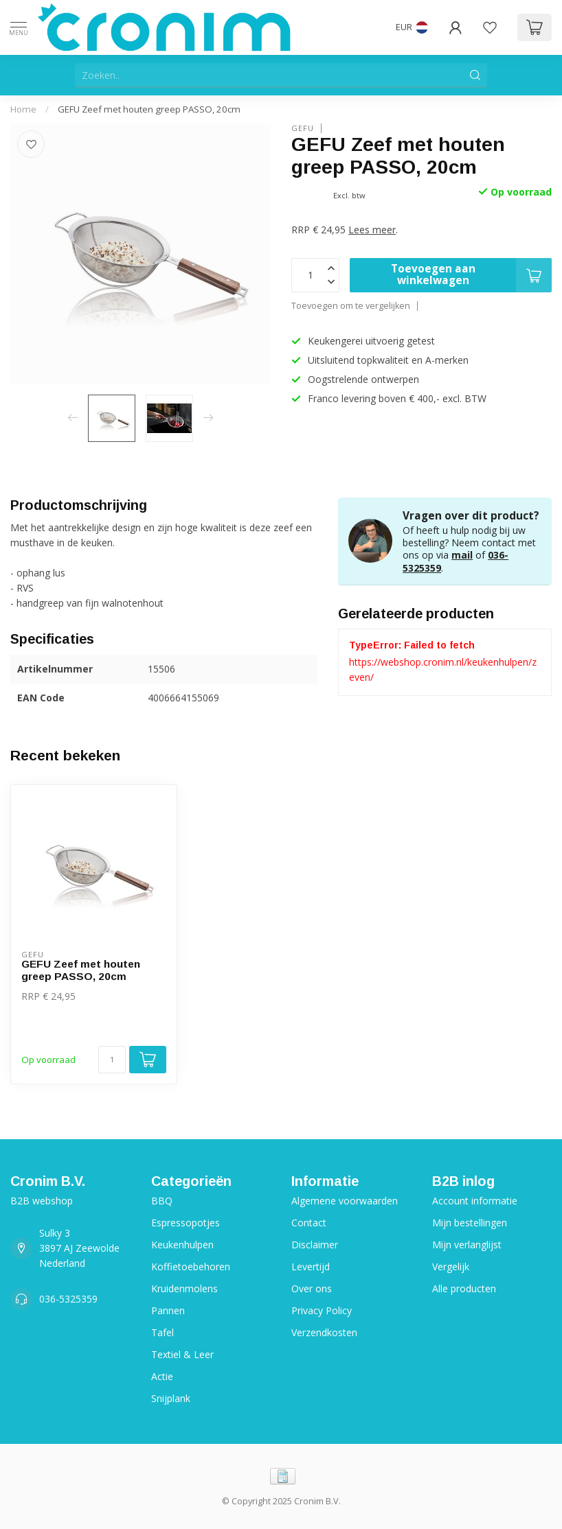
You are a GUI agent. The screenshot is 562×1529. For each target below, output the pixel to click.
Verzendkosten (324, 1332)
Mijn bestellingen (469, 1222)
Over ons (311, 1288)
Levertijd (310, 1266)
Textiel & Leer (182, 1354)
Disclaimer (314, 1244)
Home (23, 109)
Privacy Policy (321, 1310)
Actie (162, 1376)
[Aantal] (112, 1059)
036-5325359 (68, 1298)
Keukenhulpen (182, 1244)
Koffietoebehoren (190, 1266)
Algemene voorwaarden (344, 1200)
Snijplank (170, 1398)
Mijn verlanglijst (467, 1244)
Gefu (302, 128)
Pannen (168, 1310)
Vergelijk (450, 1266)
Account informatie (474, 1200)
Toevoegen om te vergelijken (350, 306)
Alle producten (464, 1288)
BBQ (161, 1200)
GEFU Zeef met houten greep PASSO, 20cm (149, 109)
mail (462, 554)
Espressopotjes (185, 1222)
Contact (308, 1222)
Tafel (162, 1332)
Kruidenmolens (184, 1288)
